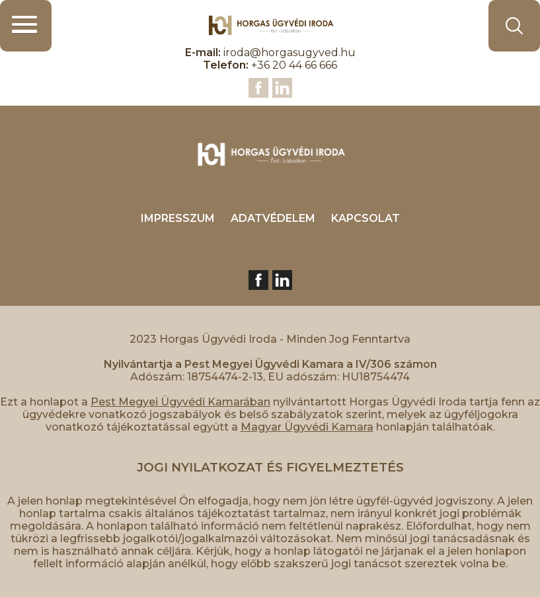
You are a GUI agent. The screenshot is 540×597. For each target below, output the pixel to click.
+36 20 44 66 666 (294, 65)
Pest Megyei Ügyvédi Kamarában (180, 402)
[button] (26, 26)
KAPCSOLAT (365, 218)
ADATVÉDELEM (273, 218)
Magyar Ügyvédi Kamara (307, 427)
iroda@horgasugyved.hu (289, 52)
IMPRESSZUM (178, 218)
